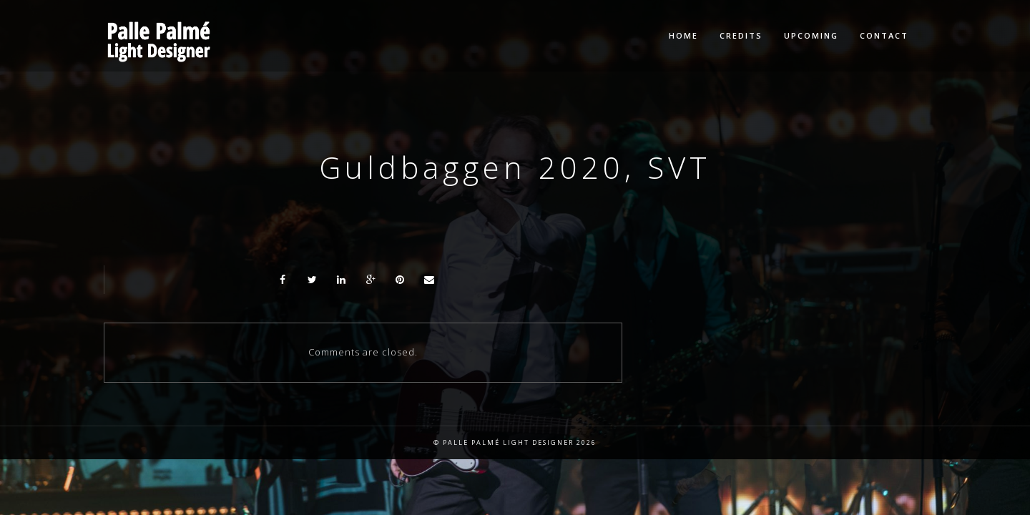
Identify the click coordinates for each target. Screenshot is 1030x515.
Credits (741, 35)
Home (683, 35)
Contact (884, 35)
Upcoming (811, 35)
